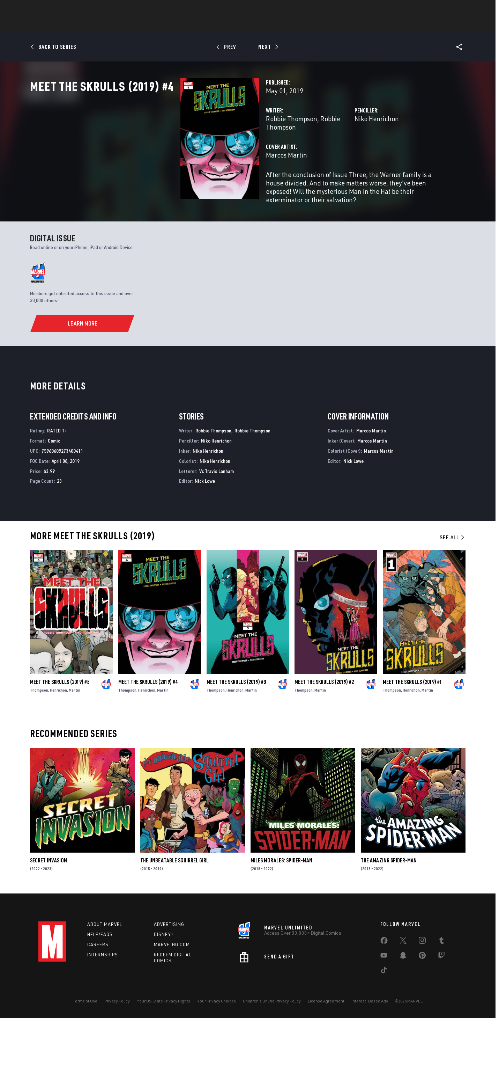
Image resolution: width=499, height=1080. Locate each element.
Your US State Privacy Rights (163, 1063)
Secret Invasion (48, 922)
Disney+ (164, 997)
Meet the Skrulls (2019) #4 (148, 744)
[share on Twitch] (441, 1019)
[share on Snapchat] (403, 1019)
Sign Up (87, 9)
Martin (74, 752)
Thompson (39, 752)
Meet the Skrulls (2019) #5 (59, 744)
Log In (64, 9)
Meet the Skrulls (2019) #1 (412, 744)
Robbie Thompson (186, 149)
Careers (98, 1007)
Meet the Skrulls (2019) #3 (236, 744)
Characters (204, 24)
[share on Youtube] (383, 1019)
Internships (102, 1017)
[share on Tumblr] (441, 1004)
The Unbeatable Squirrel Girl (174, 922)
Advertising (169, 987)
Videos (325, 24)
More (351, 24)
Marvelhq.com (172, 1007)
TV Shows (295, 24)
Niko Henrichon (324, 149)
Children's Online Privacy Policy (272, 1063)
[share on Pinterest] (422, 1019)
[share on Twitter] (403, 1004)
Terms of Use (85, 1063)
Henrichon (58, 752)
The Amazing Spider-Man (389, 922)
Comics (170, 24)
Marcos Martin (181, 177)
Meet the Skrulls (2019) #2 (324, 744)
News (144, 24)
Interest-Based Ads (369, 1063)
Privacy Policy (117, 1063)
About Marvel (104, 987)
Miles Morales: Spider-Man (281, 922)
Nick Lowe (205, 543)
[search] (448, 9)
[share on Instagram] (422, 1004)
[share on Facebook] (384, 1004)
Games (237, 24)
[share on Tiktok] (383, 1033)
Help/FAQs (100, 997)
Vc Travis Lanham (216, 533)
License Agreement (326, 1063)
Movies (264, 24)
